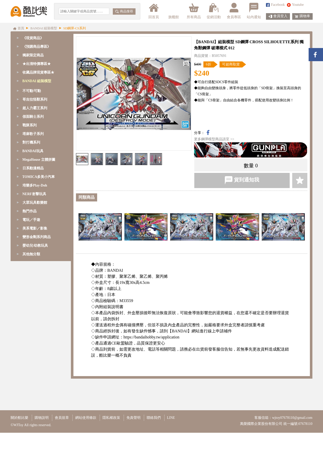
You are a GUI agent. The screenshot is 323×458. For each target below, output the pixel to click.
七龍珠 (28, 210)
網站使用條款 (85, 443)
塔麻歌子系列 (33, 287)
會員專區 (234, 11)
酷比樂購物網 (29, 11)
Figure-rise (31, 193)
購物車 (302, 16)
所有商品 (194, 11)
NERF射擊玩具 (34, 347)
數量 (249, 165)
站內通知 (254, 11)
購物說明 (42, 443)
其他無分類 (31, 407)
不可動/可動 (31, 244)
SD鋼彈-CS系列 (35, 107)
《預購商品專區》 (36, 47)
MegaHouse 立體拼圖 (38, 313)
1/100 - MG (31, 158)
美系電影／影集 (34, 382)
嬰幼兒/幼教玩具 (35, 399)
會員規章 (62, 443)
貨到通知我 (242, 180)
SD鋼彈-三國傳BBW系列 (42, 132)
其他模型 (30, 218)
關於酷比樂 (19, 443)
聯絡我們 (154, 443)
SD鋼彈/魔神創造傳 (38, 98)
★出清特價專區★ (36, 64)
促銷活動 (214, 11)
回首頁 (154, 11)
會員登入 (277, 16)
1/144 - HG (31, 175)
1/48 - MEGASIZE (36, 141)
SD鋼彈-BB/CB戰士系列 (42, 124)
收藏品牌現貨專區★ (38, 72)
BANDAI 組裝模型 (36, 81)
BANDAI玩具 (32, 304)
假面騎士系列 (33, 270)
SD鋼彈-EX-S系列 (37, 115)
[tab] (41, 47)
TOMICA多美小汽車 (38, 330)
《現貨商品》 (33, 38)
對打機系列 (31, 296)
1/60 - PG (30, 150)
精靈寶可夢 (32, 201)
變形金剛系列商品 (36, 390)
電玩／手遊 (31, 373)
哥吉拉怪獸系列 (34, 253)
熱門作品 (29, 365)
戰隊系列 (29, 279)
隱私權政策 (111, 443)
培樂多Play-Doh (34, 339)
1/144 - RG (31, 167)
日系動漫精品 (33, 322)
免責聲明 (133, 443)
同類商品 (86, 197)
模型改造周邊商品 (37, 236)
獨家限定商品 (33, 55)
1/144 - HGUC (33, 184)
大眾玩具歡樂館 (34, 356)
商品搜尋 (124, 11)
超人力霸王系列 (34, 261)
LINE (171, 443)
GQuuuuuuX (32, 89)
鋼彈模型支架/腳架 (37, 227)
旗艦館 (173, 11)
